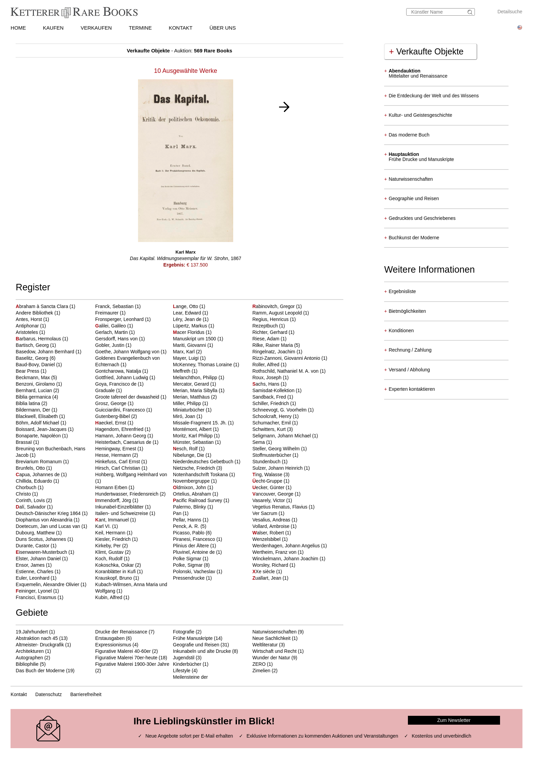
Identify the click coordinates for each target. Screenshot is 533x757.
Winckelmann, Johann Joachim (286, 558)
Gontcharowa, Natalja (118, 371)
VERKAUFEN (96, 28)
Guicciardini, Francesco (120, 410)
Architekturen (30, 651)
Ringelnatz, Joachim (274, 351)
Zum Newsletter (453, 720)
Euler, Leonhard (33, 578)
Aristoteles (27, 332)
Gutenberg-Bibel (113, 416)
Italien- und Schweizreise (122, 513)
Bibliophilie (27, 664)
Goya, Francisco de (116, 384)
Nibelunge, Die (189, 455)
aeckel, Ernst (111, 422)
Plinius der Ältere (191, 545)
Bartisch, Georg (33, 345)
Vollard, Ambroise (271, 526)
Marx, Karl (184, 351)
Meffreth (182, 371)
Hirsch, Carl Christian (118, 468)
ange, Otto (186, 306)
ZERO (258, 664)
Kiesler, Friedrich (113, 539)
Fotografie (183, 631)
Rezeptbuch (265, 325)
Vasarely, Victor (269, 500)
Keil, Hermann (111, 532)
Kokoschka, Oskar (115, 565)
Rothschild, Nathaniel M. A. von (286, 371)
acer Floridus (189, 332)
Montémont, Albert (193, 429)
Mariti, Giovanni (190, 345)
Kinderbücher (187, 664)
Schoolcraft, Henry (272, 416)
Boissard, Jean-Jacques (42, 429)
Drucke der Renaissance (121, 631)
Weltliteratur (264, 644)
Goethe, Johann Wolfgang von (128, 351)
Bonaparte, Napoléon (39, 435)
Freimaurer (107, 313)
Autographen (29, 657)
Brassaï (24, 442)
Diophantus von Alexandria (44, 519)
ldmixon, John (190, 487)
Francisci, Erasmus (36, 597)
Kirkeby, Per (108, 545)
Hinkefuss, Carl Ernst (118, 461)
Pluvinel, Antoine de (194, 552)
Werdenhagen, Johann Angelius (286, 545)
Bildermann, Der (33, 410)
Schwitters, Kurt (269, 429)
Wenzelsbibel (267, 539)
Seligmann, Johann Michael (282, 435)
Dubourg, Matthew (36, 532)
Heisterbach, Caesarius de (124, 442)
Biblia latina (28, 403)
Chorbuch (27, 487)
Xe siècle (264, 571)
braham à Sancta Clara (42, 306)
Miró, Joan (184, 416)
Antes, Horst (29, 319)
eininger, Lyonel (34, 591)
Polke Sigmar (188, 558)
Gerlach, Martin (112, 332)
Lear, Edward (187, 313)
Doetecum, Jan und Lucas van (48, 526)
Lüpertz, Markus (190, 325)
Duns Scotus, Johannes (41, 539)
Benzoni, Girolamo (36, 384)
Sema (259, 442)
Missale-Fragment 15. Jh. (200, 422)
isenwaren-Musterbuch (42, 552)
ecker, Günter (269, 487)
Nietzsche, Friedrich (195, 468)
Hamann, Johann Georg (121, 435)
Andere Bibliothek (35, 313)
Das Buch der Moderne (40, 670)
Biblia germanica (34, 397)
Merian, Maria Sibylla (196, 390)
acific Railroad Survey (198, 500)
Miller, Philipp (187, 403)
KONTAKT (180, 28)
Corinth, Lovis (31, 500)
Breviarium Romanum (39, 461)
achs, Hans (266, 384)
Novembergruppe (192, 481)
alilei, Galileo (111, 325)
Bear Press (28, 371)
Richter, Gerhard (270, 332)
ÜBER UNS (222, 28)
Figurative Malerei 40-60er (123, 651)
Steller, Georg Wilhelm (276, 448)
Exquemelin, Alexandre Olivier (48, 584)
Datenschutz (48, 694)
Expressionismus (113, 644)
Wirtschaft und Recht (274, 651)
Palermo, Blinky (190, 507)
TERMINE (140, 28)
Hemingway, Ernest (116, 448)
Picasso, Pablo (189, 532)
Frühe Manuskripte (193, 638)
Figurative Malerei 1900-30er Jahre (132, 664)
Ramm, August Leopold (277, 313)
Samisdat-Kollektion (274, 390)
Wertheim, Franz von (275, 552)
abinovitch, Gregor (274, 306)
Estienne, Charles (35, 571)
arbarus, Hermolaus (39, 338)
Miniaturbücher (189, 410)
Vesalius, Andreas (271, 519)
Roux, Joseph (267, 377)
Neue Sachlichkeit (271, 638)
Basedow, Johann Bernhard (45, 351)
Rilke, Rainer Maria (273, 345)
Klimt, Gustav (110, 552)
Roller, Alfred (266, 364)
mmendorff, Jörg (113, 500)
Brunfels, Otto (31, 468)
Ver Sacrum (265, 513)
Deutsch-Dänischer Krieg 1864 (49, 513)
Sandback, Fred (269, 397)
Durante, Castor (33, 545)
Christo (24, 494)
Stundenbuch (266, 461)
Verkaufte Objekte (426, 51)
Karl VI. (103, 526)
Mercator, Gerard (191, 384)
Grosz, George (111, 403)
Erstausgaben (109, 638)
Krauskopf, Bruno (114, 578)
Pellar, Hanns (188, 519)
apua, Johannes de (38, 474)
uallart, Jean (267, 578)
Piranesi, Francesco (195, 539)
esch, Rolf (186, 448)
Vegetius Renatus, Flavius (280, 507)
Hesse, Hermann (113, 455)
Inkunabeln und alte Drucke (202, 651)
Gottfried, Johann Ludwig (122, 377)
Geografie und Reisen (196, 644)
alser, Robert (268, 532)
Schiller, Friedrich (271, 403)
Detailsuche (509, 11)
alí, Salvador (31, 507)
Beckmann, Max (33, 377)
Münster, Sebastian (194, 442)
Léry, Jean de (188, 319)
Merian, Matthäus (192, 397)
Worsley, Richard (270, 565)
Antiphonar (28, 325)
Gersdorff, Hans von (117, 338)
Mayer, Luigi (186, 358)
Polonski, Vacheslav (195, 571)
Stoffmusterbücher (272, 455)
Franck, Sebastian (115, 306)
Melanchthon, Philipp (196, 377)
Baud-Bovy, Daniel (36, 364)
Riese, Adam (266, 338)
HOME (18, 28)
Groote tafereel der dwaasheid (127, 397)
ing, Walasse (267, 474)
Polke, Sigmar (188, 565)
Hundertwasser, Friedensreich (127, 494)
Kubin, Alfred (109, 597)
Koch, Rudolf (109, 558)
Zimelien (261, 670)
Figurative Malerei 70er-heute (126, 657)
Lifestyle (181, 670)
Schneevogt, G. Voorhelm (280, 410)
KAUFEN (53, 28)
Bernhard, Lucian (34, 390)
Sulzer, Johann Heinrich (278, 468)
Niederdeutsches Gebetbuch (204, 461)
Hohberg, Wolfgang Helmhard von (131, 474)
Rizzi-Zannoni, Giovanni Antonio (286, 358)
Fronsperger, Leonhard (120, 319)
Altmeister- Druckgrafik (40, 644)
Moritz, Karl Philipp (193, 435)
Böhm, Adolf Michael (38, 422)
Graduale (105, 390)
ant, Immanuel (112, 519)
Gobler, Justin (110, 345)
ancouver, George (273, 494)
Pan (178, 513)
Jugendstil (183, 657)
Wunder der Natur (271, 657)
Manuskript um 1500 (195, 338)
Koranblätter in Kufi (116, 571)
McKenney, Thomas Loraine (203, 364)
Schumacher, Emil (272, 422)
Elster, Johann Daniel (39, 558)
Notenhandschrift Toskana (201, 474)
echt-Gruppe (267, 481)
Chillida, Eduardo (34, 481)
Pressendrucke (189, 578)
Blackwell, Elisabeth (37, 416)
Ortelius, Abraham (192, 494)
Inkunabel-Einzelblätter (120, 507)
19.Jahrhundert (32, 631)
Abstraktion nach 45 (37, 638)
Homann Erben (111, 487)
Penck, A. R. (187, 526)
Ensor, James (31, 565)
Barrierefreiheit (86, 694)
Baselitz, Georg (33, 358)
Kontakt (19, 694)
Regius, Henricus (271, 319)
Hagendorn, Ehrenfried (120, 429)
